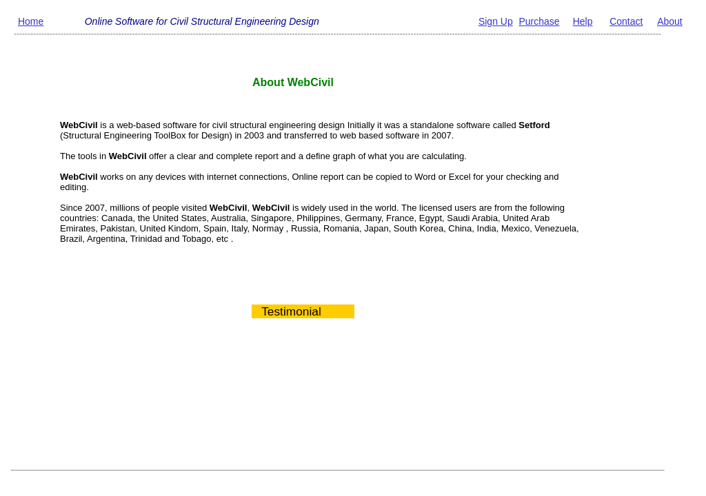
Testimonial (286, 311)
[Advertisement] (312, 407)
